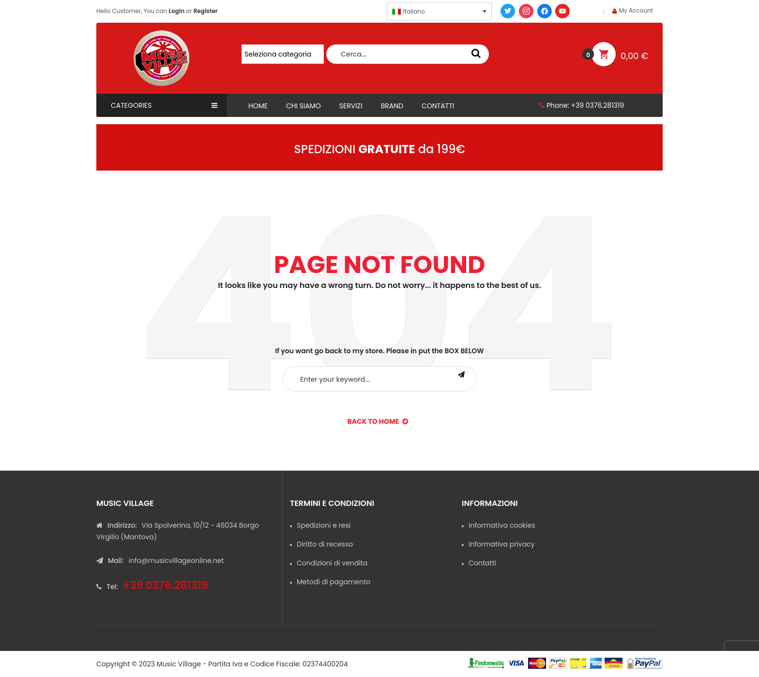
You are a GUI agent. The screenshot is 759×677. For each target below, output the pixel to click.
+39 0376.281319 (597, 105)
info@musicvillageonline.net (176, 560)
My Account (636, 10)
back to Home (378, 421)
